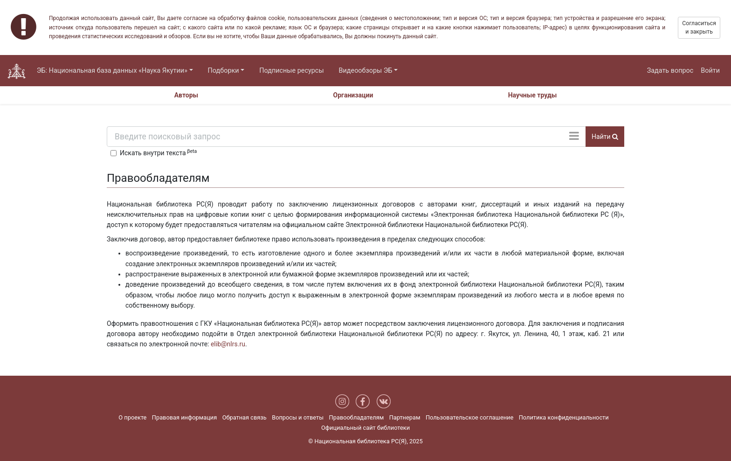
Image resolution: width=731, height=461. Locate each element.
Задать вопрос (670, 71)
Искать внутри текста (158, 152)
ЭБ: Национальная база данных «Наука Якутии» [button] (112, 71)
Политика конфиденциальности (564, 417)
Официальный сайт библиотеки (365, 427)
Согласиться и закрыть (699, 27)
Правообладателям (356, 417)
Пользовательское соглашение (469, 417)
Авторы (186, 95)
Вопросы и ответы (298, 417)
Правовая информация (184, 417)
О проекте (132, 417)
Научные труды (532, 95)
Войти (710, 71)
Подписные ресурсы (291, 71)
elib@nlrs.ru (228, 344)
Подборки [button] (223, 71)
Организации (353, 95)
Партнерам (405, 417)
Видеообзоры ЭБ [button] (366, 71)
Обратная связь (244, 417)
